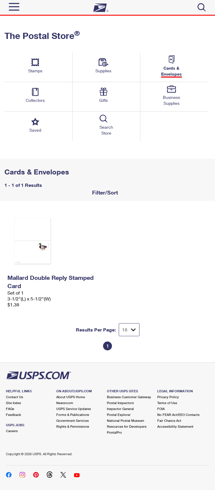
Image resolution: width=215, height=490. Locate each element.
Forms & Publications (72, 414)
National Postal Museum (125, 420)
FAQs (10, 409)
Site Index (13, 403)
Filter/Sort (104, 192)
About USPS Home (70, 397)
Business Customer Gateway (129, 397)
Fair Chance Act (169, 420)
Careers (12, 431)
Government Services (72, 420)
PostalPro (114, 432)
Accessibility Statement (175, 426)
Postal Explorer (119, 414)
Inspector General (120, 409)
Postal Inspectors (120, 403)
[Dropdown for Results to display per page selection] (129, 329)
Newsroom (64, 403)
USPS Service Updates (73, 409)
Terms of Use (167, 403)
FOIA (161, 409)
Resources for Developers (127, 426)
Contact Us (14, 397)
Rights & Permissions (72, 426)
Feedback (13, 414)
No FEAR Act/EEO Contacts (178, 414)
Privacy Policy (168, 397)
